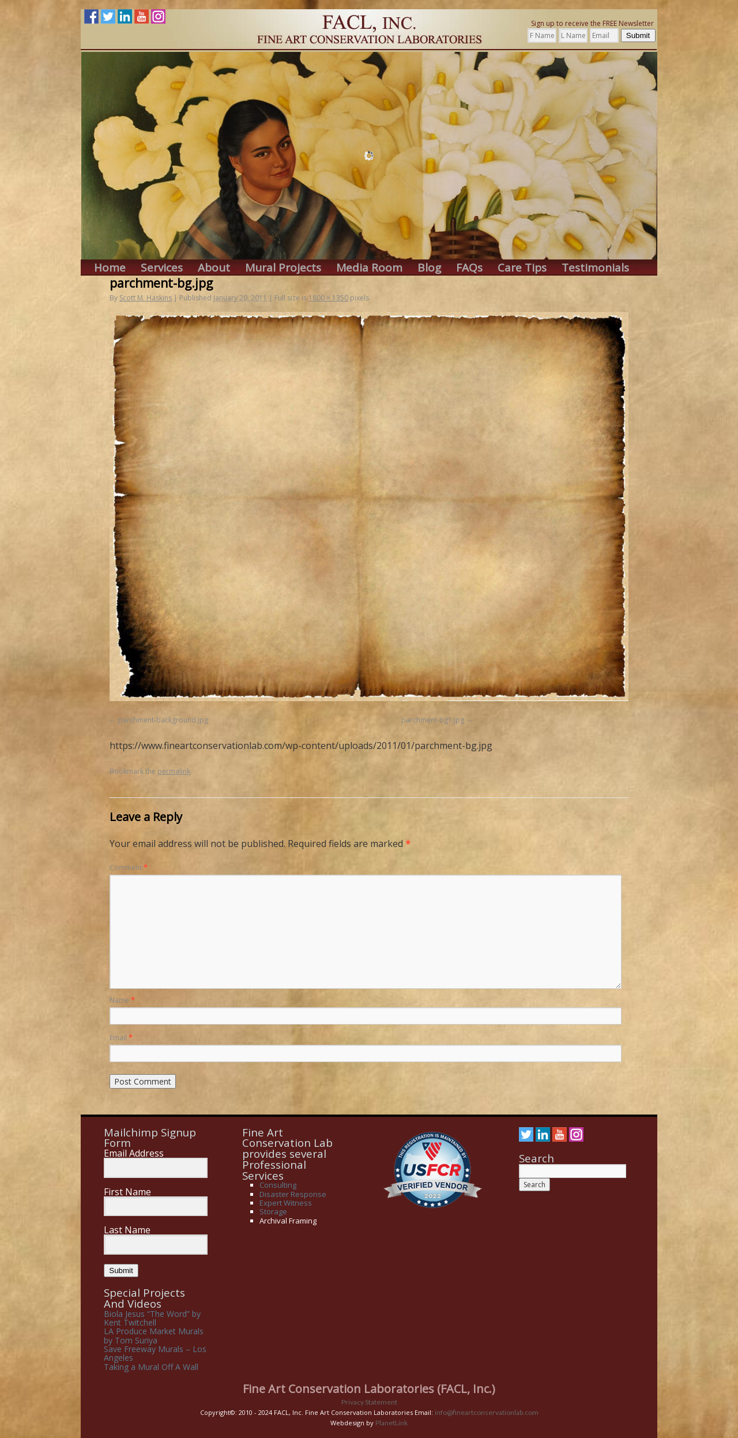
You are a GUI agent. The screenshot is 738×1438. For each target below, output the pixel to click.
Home (110, 267)
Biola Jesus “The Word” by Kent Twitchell (152, 1318)
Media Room (369, 267)
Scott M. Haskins (145, 298)
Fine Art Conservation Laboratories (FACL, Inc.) (369, 1388)
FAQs (469, 267)
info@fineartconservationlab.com (487, 1412)
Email (121, 1037)
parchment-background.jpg (163, 720)
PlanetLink (391, 1422)
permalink (173, 771)
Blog (429, 267)
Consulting (277, 1185)
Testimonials (595, 267)
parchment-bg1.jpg (432, 720)
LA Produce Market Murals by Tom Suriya (154, 1335)
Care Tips (522, 267)
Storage (273, 1211)
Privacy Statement (369, 1402)
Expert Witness (285, 1203)
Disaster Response (292, 1194)
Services (162, 267)
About (214, 267)
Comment (129, 867)
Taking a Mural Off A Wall (151, 1366)
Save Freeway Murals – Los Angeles (155, 1353)
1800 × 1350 (328, 298)
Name (122, 1000)
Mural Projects (283, 267)
